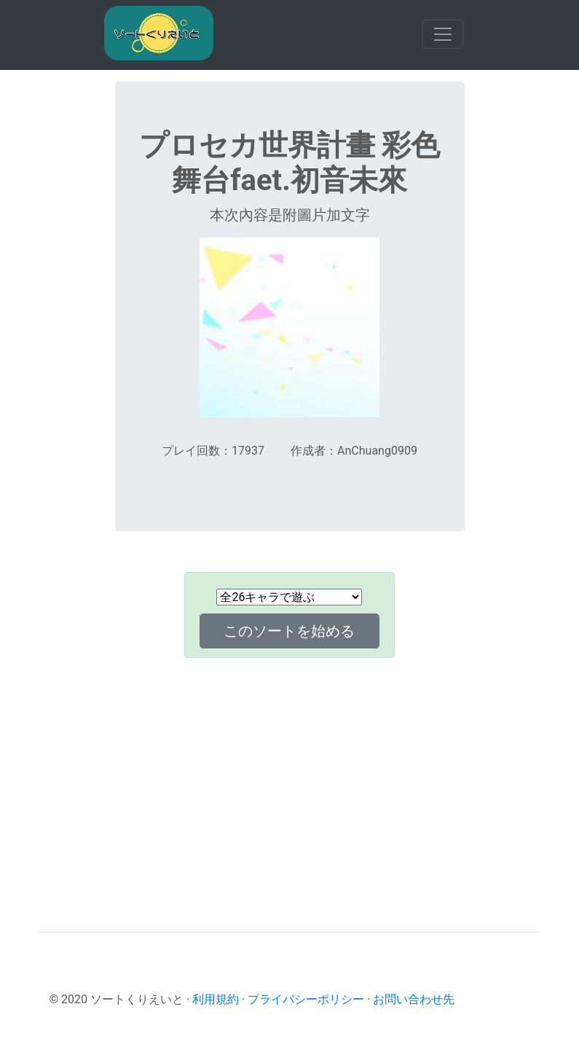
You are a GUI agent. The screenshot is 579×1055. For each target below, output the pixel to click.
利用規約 (215, 999)
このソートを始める (289, 631)
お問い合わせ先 (413, 999)
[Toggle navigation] (442, 34)
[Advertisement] (290, 772)
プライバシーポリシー (306, 999)
